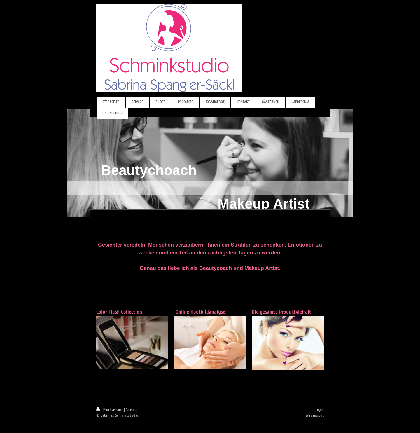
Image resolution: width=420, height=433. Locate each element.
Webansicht (315, 415)
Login (319, 409)
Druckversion (110, 409)
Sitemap (132, 409)
